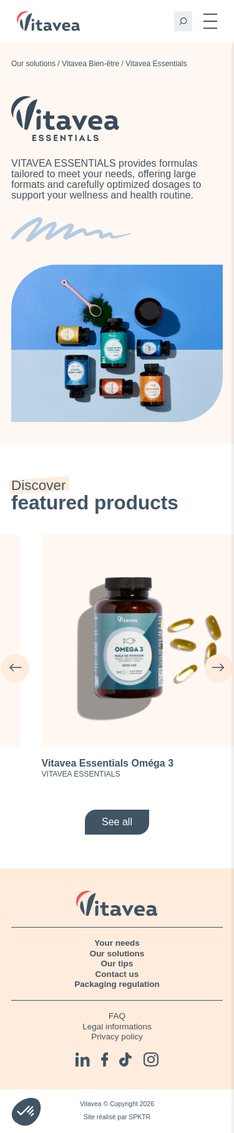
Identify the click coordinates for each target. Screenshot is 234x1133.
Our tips (117, 963)
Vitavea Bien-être (90, 63)
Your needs (117, 943)
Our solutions (33, 63)
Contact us (117, 974)
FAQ (117, 1016)
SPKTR (139, 1117)
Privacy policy (117, 1036)
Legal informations (116, 1026)
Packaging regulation (117, 984)
